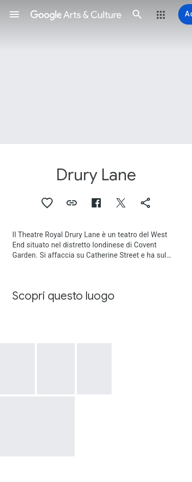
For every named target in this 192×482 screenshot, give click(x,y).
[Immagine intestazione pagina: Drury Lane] (96, 72)
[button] (14, 14)
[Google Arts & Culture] (76, 14)
